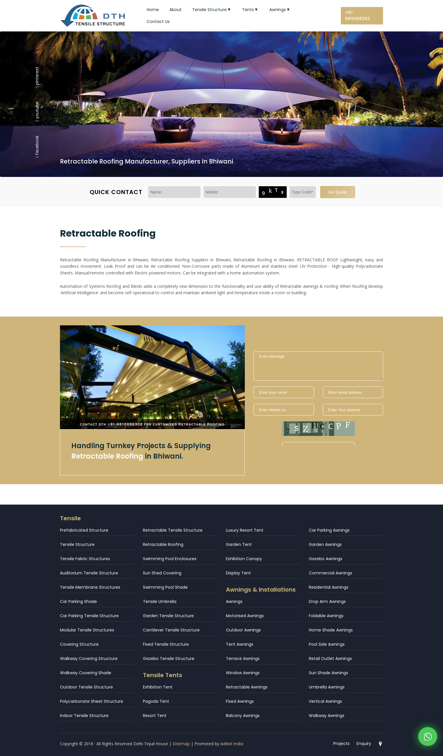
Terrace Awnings (243, 658)
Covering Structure (79, 644)
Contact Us (158, 21)
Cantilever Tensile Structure (171, 630)
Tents (250, 10)
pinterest (37, 76)
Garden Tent (239, 544)
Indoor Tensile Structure (84, 715)
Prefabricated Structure (84, 530)
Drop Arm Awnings (327, 601)
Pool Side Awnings (327, 644)
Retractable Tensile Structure (173, 530)
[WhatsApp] (427, 735)
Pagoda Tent (156, 701)
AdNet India (231, 744)
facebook (37, 147)
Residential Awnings (328, 587)
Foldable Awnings (326, 616)
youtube (37, 111)
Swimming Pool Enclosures (169, 559)
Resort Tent (154, 715)
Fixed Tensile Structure (166, 644)
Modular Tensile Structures (87, 630)
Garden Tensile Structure (168, 616)
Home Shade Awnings (331, 630)
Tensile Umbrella (159, 601)
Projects (341, 743)
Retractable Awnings (246, 687)
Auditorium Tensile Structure (89, 573)
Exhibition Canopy (244, 559)
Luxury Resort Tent (244, 530)
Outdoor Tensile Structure (86, 687)
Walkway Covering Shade (85, 673)
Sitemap (181, 744)
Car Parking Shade (78, 601)
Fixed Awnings (240, 701)
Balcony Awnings (243, 715)
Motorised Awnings (245, 616)
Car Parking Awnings (329, 530)
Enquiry (364, 743)
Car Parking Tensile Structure (89, 616)
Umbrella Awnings (327, 687)
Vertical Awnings (325, 701)
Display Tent (238, 573)
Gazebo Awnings (325, 559)
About (175, 10)
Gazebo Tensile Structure (168, 658)
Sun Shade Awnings (328, 673)
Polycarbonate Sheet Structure (91, 701)
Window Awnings (243, 673)
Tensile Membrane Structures (90, 587)
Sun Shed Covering (162, 573)
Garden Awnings (325, 544)
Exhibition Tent (158, 687)
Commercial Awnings (330, 573)
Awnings (280, 10)
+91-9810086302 (357, 16)
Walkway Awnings (326, 715)
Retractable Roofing (163, 544)
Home (153, 10)
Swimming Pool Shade (165, 587)
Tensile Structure (212, 10)
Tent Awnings (239, 644)
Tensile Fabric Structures (85, 559)
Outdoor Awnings (243, 630)
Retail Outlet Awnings (330, 658)
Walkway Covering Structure (89, 658)
